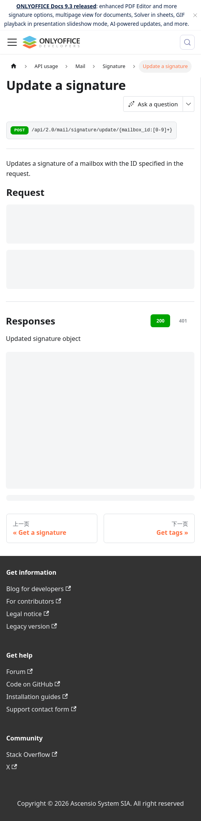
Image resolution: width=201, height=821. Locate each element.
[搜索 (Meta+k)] (187, 42)
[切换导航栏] (12, 42)
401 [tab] (183, 320)
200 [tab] (160, 320)
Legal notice (27, 613)
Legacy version (31, 626)
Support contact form (41, 709)
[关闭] (195, 15)
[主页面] (13, 66)
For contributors (33, 601)
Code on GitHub (33, 684)
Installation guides (37, 696)
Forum (19, 671)
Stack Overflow (31, 754)
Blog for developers (38, 588)
